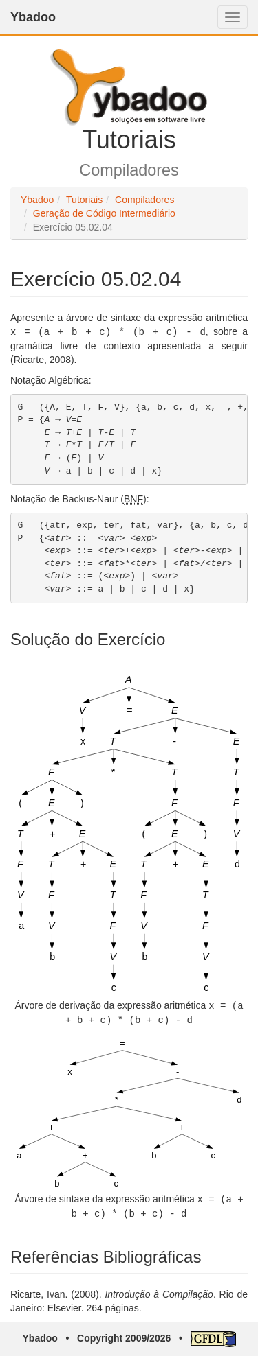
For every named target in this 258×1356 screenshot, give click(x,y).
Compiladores (144, 199)
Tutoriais (84, 199)
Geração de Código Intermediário (104, 213)
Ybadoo (33, 17)
